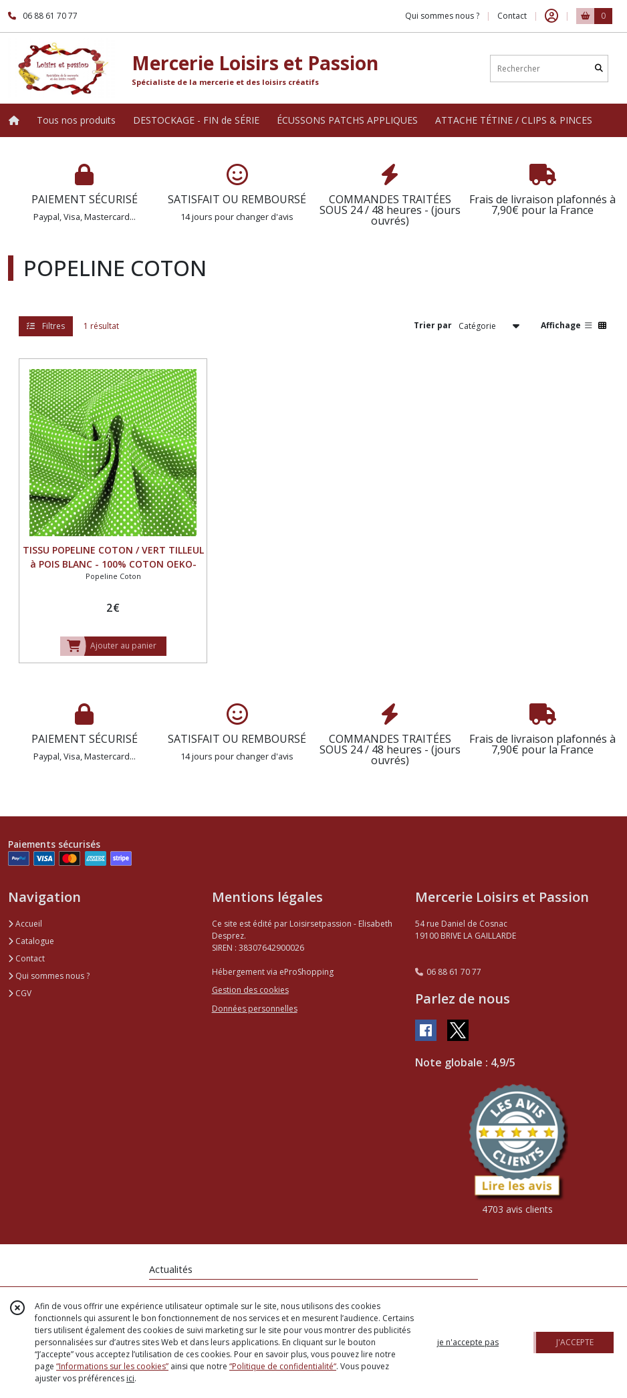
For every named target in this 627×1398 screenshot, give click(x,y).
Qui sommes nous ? (49, 975)
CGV (19, 993)
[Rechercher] (599, 68)
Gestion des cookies (250, 990)
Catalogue (31, 941)
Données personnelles (254, 1008)
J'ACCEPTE (575, 1342)
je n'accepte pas (468, 1342)
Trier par (433, 325)
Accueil (25, 923)
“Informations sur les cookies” (112, 1366)
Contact (512, 15)
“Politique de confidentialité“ (282, 1366)
